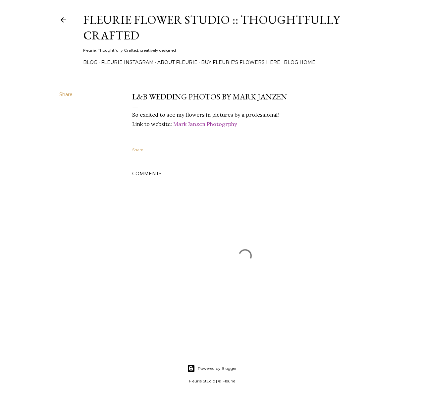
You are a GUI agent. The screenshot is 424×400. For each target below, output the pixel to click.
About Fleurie (177, 62)
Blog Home (299, 62)
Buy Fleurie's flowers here (240, 62)
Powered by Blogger (212, 368)
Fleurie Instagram (127, 62)
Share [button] (66, 94)
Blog (90, 62)
